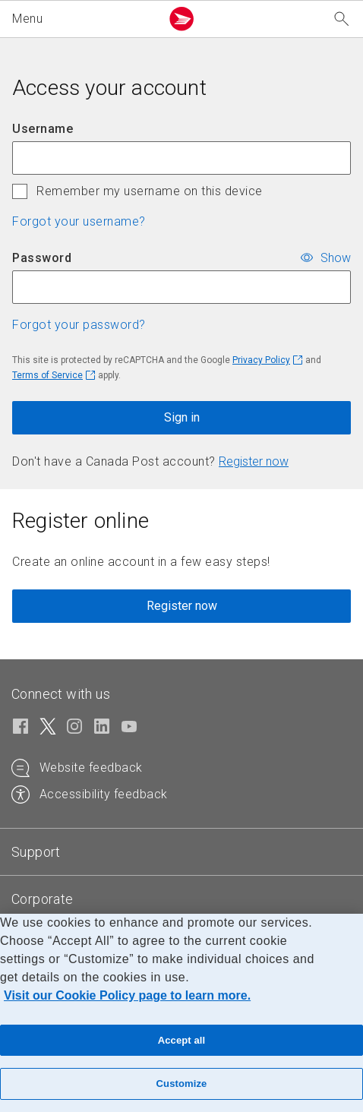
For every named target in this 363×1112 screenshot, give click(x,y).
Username (42, 129)
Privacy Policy (261, 360)
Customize (181, 1083)
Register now (254, 461)
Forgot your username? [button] (79, 221)
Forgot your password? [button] (79, 324)
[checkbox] (19, 191)
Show (335, 257)
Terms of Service (47, 375)
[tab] (36, 852)
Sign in (182, 417)
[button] (83, 19)
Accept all (182, 1040)
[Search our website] (342, 19)
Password (41, 258)
